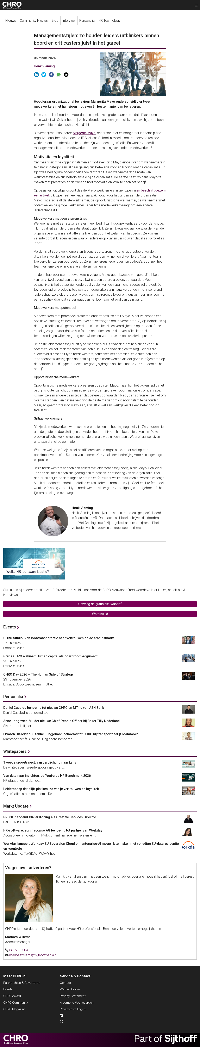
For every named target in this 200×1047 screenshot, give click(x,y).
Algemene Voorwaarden (77, 1002)
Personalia (87, 21)
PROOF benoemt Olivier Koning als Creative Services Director (49, 817)
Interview (68, 21)
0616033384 (18, 950)
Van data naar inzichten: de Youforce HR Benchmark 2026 (47, 776)
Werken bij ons (70, 989)
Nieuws (10, 21)
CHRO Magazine (14, 1009)
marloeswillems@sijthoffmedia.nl (33, 955)
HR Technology (109, 21)
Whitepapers (15, 751)
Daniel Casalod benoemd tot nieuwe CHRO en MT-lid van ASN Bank (53, 708)
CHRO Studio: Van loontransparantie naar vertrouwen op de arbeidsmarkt (58, 638)
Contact (65, 983)
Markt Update (16, 806)
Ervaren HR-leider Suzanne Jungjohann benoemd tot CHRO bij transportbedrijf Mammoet (70, 734)
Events (9, 627)
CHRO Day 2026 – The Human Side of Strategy (38, 674)
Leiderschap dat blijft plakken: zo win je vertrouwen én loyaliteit (51, 789)
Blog (55, 21)
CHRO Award (12, 996)
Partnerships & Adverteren (21, 983)
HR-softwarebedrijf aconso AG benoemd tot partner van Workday (52, 830)
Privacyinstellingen (73, 1009)
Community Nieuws (34, 21)
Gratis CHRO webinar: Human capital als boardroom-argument (50, 656)
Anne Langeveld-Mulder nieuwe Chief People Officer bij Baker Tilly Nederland (61, 721)
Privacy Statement (73, 996)
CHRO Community (15, 1002)
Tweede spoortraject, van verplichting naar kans (39, 762)
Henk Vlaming (44, 66)
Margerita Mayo (84, 133)
